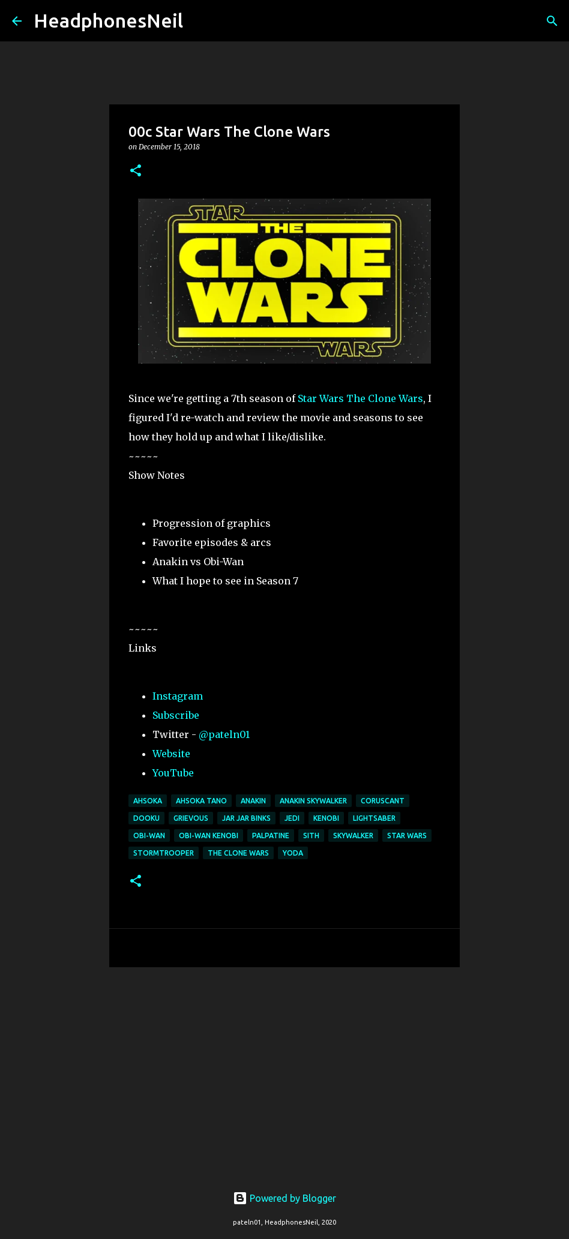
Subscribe (175, 715)
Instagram (177, 696)
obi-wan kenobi (208, 835)
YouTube (173, 773)
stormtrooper (163, 853)
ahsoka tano (201, 801)
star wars (407, 835)
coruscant (383, 801)
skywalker (353, 835)
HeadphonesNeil (108, 20)
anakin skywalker (313, 801)
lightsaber (374, 818)
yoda (293, 853)
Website (171, 754)
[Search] (200, 21)
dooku (146, 818)
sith (311, 835)
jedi (292, 818)
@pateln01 (224, 734)
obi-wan (149, 835)
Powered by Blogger (284, 1198)
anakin (253, 801)
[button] (135, 171)
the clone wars (238, 853)
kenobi (326, 818)
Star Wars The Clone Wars (360, 398)
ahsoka (147, 801)
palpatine (270, 835)
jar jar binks (246, 818)
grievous (190, 818)
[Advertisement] (284, 1069)
